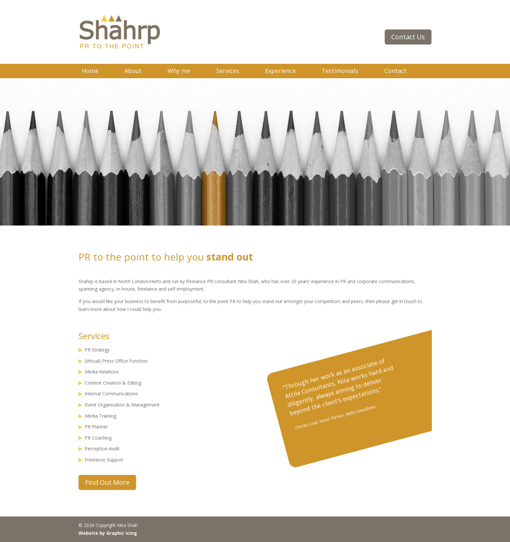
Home (90, 71)
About (133, 71)
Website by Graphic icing (108, 533)
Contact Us (408, 36)
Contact (395, 71)
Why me (178, 71)
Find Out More (107, 482)
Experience (280, 71)
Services (227, 71)
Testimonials (340, 71)
